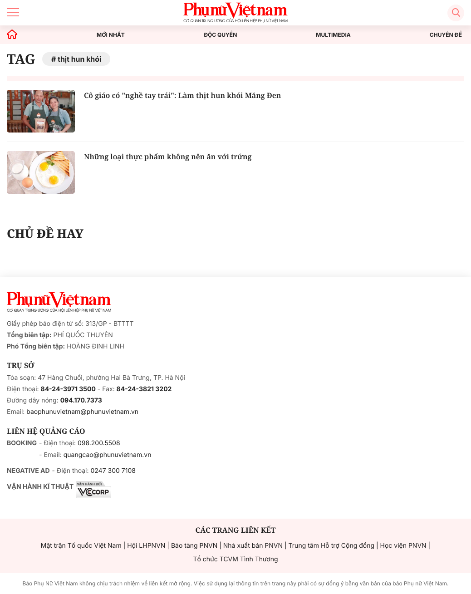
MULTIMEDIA (333, 35)
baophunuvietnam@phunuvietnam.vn (82, 412)
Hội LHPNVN (146, 546)
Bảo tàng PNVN (194, 546)
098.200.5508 (99, 443)
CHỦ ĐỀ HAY (45, 233)
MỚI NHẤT (111, 35)
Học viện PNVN (403, 546)
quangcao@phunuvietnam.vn (108, 455)
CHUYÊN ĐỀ (446, 35)
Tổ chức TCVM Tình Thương (235, 559)
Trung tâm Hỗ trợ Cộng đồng (331, 546)
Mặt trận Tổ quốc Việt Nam (81, 546)
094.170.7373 (81, 400)
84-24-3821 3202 (144, 389)
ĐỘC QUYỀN (220, 35)
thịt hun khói (79, 59)
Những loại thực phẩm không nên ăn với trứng (167, 157)
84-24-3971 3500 (68, 389)
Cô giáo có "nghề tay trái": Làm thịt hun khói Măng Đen (182, 95)
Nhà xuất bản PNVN (253, 546)
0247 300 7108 (112, 471)
